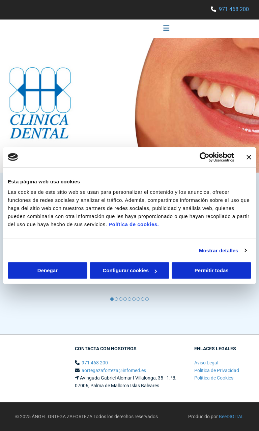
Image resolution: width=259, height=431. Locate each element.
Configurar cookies (130, 270)
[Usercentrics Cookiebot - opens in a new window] (204, 157)
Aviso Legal (206, 362)
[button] (92, 29)
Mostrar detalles (218, 250)
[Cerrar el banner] (249, 157)
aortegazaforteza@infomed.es (114, 370)
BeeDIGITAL (231, 416)
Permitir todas (212, 270)
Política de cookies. (134, 224)
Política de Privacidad (216, 370)
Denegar (47, 270)
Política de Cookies (213, 378)
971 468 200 (234, 9)
